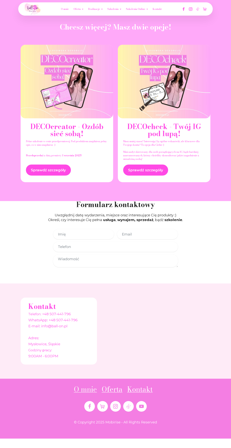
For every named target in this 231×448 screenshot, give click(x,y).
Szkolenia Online (135, 9)
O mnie (65, 9)
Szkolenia (113, 9)
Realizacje (94, 9)
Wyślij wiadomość (114, 276)
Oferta (77, 9)
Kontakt (157, 9)
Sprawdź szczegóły (48, 170)
